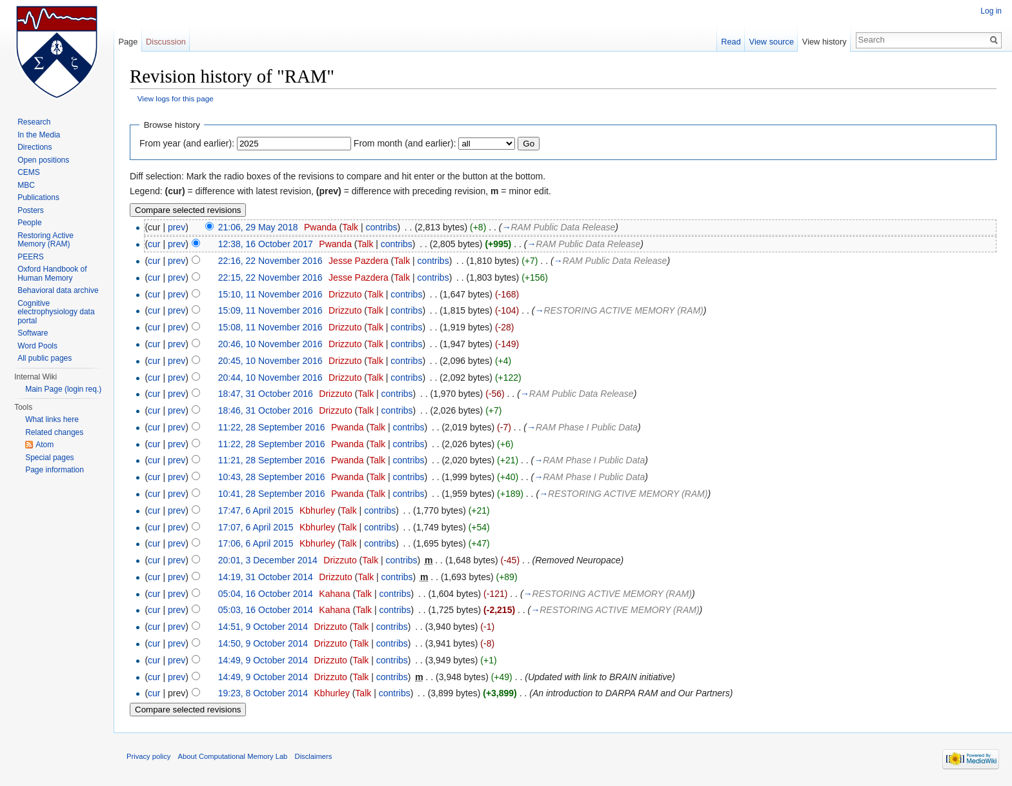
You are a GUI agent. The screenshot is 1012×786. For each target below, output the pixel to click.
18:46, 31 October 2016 (265, 410)
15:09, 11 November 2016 (270, 310)
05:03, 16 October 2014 (265, 610)
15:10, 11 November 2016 (270, 294)
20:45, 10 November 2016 (270, 361)
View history (824, 41)
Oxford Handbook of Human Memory (51, 274)
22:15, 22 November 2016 (270, 277)
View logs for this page (175, 98)
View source (771, 41)
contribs (381, 227)
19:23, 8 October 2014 (263, 693)
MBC (26, 185)
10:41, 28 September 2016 (271, 494)
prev (176, 227)
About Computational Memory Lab (233, 756)
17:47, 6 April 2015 (256, 510)
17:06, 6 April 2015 (256, 543)
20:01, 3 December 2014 (268, 560)
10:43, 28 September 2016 (271, 477)
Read (731, 41)
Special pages (49, 457)
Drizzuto (345, 294)
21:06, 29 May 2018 (258, 227)
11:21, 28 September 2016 (271, 460)
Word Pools (37, 345)
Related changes (54, 432)
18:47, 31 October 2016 (265, 393)
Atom (44, 444)
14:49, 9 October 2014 (263, 660)
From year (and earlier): (186, 143)
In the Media (38, 134)
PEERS (30, 256)
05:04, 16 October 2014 (265, 594)
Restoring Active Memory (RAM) (45, 240)
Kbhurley (317, 510)
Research (33, 121)
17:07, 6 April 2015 (256, 527)
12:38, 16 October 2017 (265, 244)
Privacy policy (148, 756)
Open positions (43, 160)
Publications (38, 197)
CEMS (28, 172)
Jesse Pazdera (359, 261)
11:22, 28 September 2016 (271, 427)
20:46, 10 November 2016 (270, 344)
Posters (30, 210)
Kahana (334, 594)
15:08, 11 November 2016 (270, 327)
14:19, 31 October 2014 (265, 577)
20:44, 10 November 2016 (270, 377)
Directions (34, 147)
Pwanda (320, 227)
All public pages (44, 358)
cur (154, 244)
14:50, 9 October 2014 (263, 643)
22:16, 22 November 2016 (270, 261)
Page (127, 41)
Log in (991, 10)
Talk (350, 227)
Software (32, 333)
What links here (52, 419)
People (29, 222)
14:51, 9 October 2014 (263, 626)
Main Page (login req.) (63, 389)
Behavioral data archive (57, 290)
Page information (54, 469)
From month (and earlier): (405, 143)
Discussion (166, 41)
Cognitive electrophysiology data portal (55, 312)
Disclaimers (313, 756)
